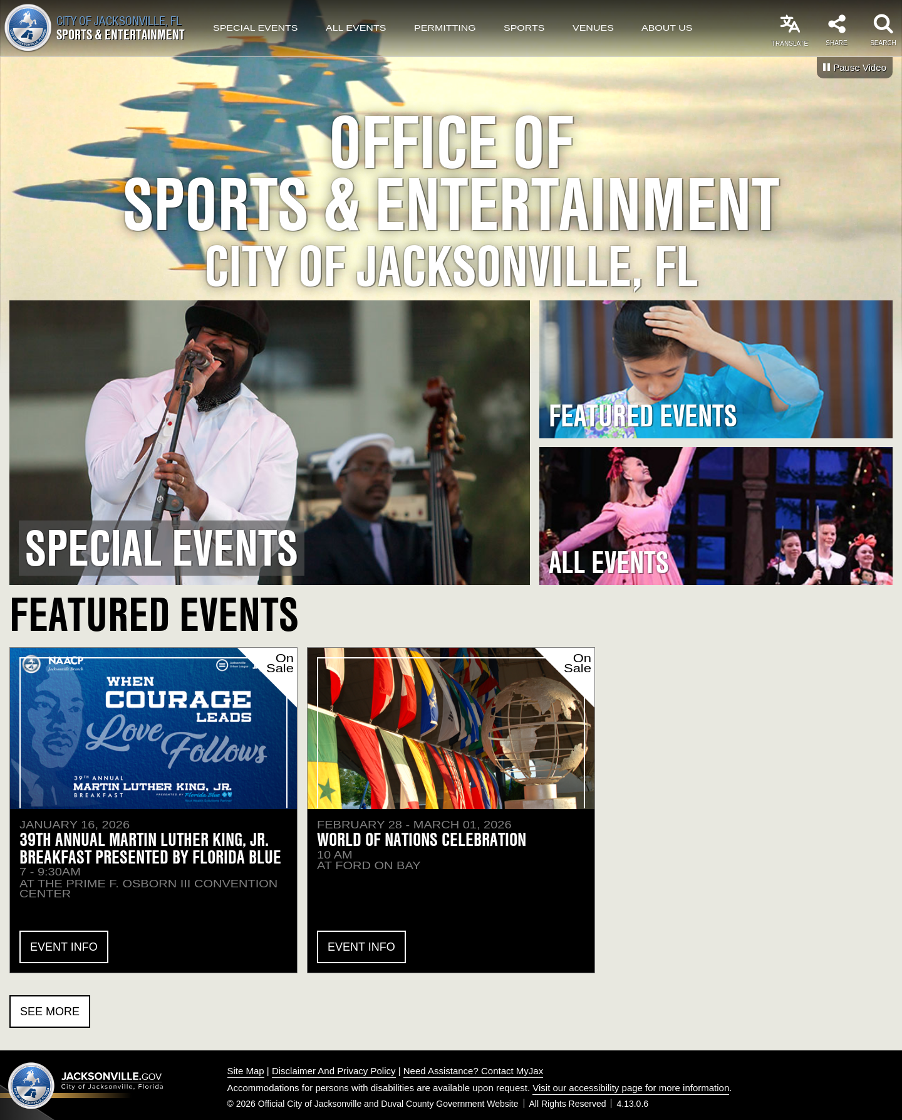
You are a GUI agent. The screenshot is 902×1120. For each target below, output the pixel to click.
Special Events (255, 28)
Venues (593, 28)
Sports (524, 28)
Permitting (445, 28)
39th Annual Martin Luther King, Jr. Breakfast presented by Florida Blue (150, 848)
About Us (667, 28)
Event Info (64, 947)
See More (50, 1011)
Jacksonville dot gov (85, 1086)
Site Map (245, 1070)
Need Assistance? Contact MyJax (473, 1070)
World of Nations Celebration (421, 839)
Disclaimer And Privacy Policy (334, 1070)
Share (836, 43)
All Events (356, 28)
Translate (790, 43)
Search (883, 43)
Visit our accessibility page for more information (630, 1087)
